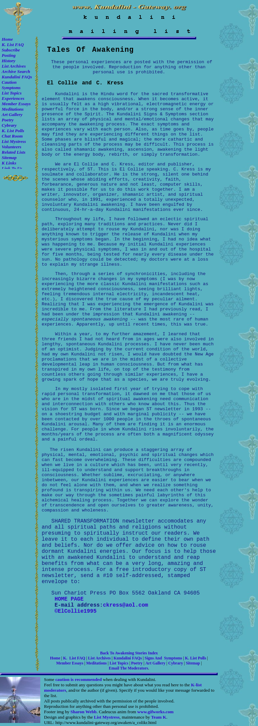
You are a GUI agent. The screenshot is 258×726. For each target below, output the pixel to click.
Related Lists (14, 152)
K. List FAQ (13, 44)
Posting (8, 55)
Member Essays (16, 103)
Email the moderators (128, 668)
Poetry (8, 119)
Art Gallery (12, 114)
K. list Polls (13, 130)
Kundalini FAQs (17, 76)
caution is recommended (78, 679)
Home (7, 39)
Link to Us (12, 168)
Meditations (13, 109)
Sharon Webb (84, 711)
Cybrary (9, 125)
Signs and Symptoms (163, 658)
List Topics (12, 92)
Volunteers (12, 146)
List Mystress (14, 141)
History (8, 60)
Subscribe (11, 49)
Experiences (13, 98)
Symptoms (11, 87)
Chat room (12, 136)
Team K (158, 717)
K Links (9, 162)
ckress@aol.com (125, 605)
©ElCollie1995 (75, 611)
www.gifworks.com (155, 711)
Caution (9, 82)
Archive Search (16, 71)
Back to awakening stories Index (129, 653)
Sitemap (9, 157)
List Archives (14, 66)
